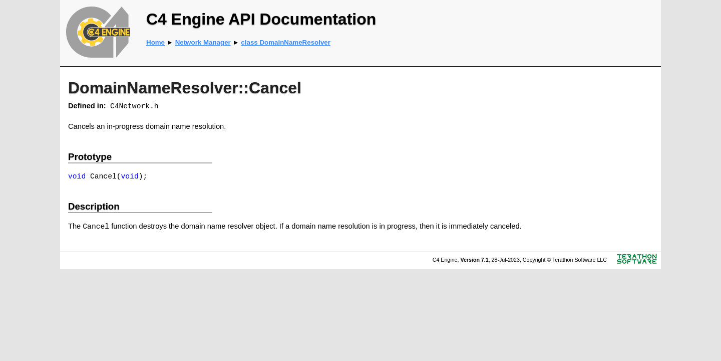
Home (155, 42)
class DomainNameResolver (285, 42)
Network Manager (203, 42)
